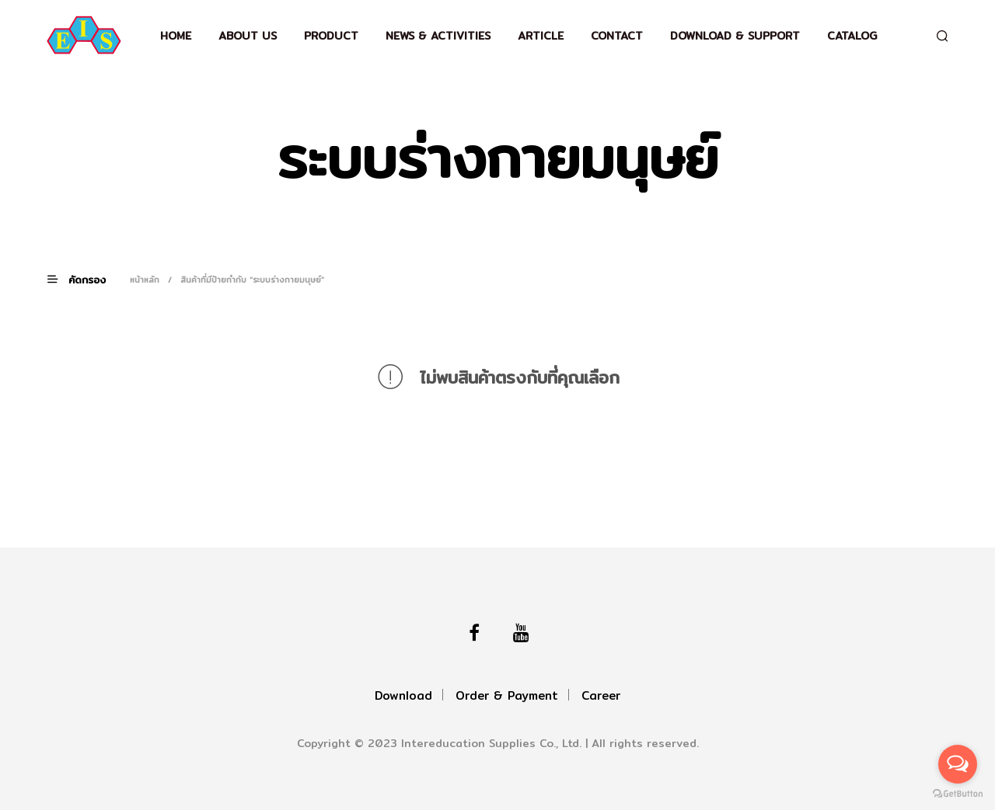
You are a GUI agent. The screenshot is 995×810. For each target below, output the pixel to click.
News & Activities (438, 35)
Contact (617, 35)
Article (541, 35)
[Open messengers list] (957, 764)
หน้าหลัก (144, 279)
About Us (247, 35)
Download (403, 695)
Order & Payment (507, 695)
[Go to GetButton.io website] (958, 794)
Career (600, 695)
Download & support (735, 35)
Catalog (852, 35)
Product (331, 35)
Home (175, 35)
